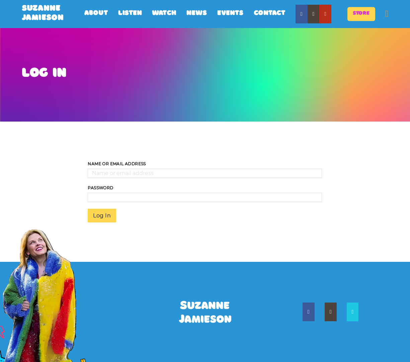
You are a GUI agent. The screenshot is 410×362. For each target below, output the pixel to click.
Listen (130, 14)
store (361, 14)
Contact (269, 14)
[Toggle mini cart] (386, 13)
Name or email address (117, 163)
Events (230, 14)
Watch (164, 14)
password (100, 187)
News (196, 14)
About (96, 14)
